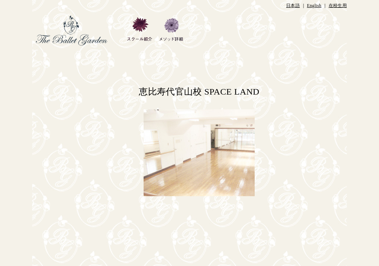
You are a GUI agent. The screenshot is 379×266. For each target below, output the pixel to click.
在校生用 (338, 5)
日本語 (293, 5)
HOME (77, 30)
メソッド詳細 (171, 30)
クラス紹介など (287, 30)
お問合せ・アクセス (326, 30)
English (314, 5)
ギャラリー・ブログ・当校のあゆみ (209, 30)
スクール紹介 (139, 30)
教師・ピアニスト (250, 30)
